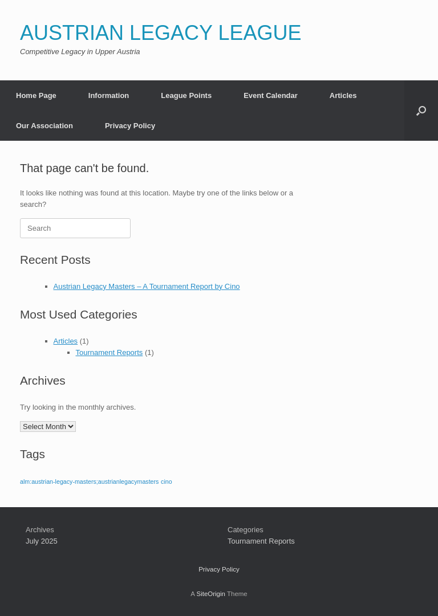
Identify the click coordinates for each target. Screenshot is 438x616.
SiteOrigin (210, 593)
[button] (421, 110)
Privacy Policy (130, 125)
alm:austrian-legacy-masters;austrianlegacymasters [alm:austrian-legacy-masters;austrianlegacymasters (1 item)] (89, 481)
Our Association (44, 125)
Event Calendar (271, 95)
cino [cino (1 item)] (166, 481)
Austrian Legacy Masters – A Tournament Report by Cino (147, 286)
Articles (343, 95)
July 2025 (42, 541)
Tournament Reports (109, 352)
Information (108, 95)
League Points (186, 95)
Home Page (36, 95)
